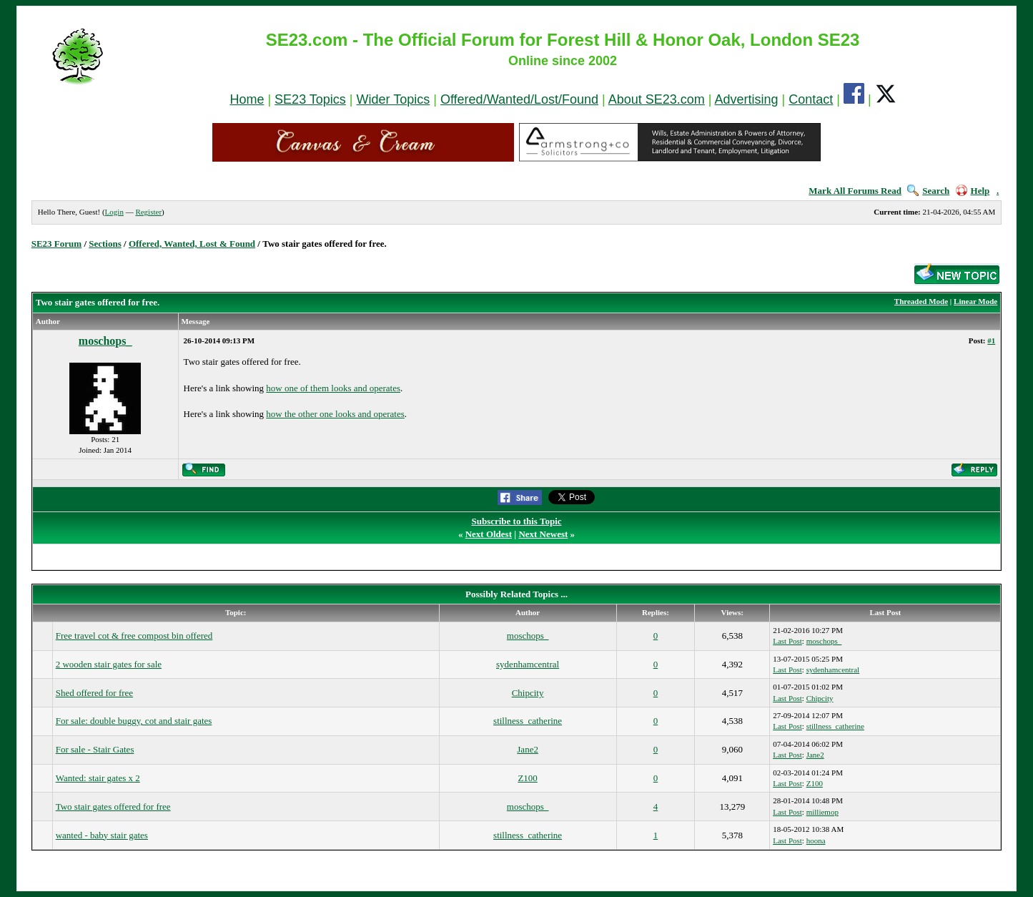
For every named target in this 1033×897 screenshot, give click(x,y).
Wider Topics (393, 99)
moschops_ (105, 341)
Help (973, 190)
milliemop (822, 812)
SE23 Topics (310, 99)
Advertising (747, 99)
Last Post (787, 641)
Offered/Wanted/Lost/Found (519, 99)
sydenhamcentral (527, 664)
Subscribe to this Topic (516, 521)
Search (928, 190)
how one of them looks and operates (333, 388)
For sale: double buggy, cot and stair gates (134, 720)
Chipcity (528, 692)
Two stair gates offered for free (113, 806)
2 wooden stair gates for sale (109, 664)
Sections (105, 243)
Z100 (527, 778)
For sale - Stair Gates (95, 749)
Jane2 (527, 749)
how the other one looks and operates (335, 413)
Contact (811, 99)
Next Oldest (488, 534)
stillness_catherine (527, 720)
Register (148, 211)
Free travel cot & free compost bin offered (134, 635)
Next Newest (543, 534)
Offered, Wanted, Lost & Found (192, 243)
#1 (991, 340)
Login (114, 211)
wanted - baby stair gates (102, 835)
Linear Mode (975, 301)
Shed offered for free (94, 692)
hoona (816, 840)
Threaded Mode (921, 301)
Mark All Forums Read (855, 190)
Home (246, 99)
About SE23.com (656, 99)
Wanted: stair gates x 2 (98, 778)
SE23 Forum (56, 243)
